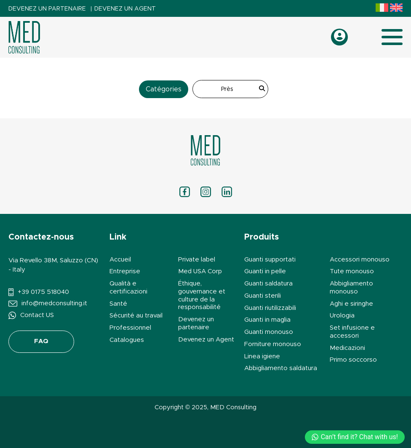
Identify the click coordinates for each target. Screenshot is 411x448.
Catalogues (126, 340)
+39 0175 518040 (43, 292)
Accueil (120, 259)
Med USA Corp (200, 271)
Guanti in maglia (267, 320)
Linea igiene (262, 356)
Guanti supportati (270, 259)
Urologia (342, 315)
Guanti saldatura (268, 283)
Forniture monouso (272, 344)
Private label (196, 259)
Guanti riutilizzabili (270, 308)
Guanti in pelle (265, 271)
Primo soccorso (353, 360)
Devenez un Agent (125, 9)
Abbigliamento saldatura (280, 368)
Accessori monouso (360, 259)
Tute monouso (352, 271)
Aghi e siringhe (351, 304)
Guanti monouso (268, 332)
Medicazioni (347, 348)
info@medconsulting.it (54, 303)
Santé (118, 304)
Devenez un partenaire (47, 9)
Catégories (163, 89)
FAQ (41, 341)
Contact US (37, 315)
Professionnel (130, 328)
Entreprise (124, 271)
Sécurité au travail (136, 315)
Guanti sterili (262, 296)
